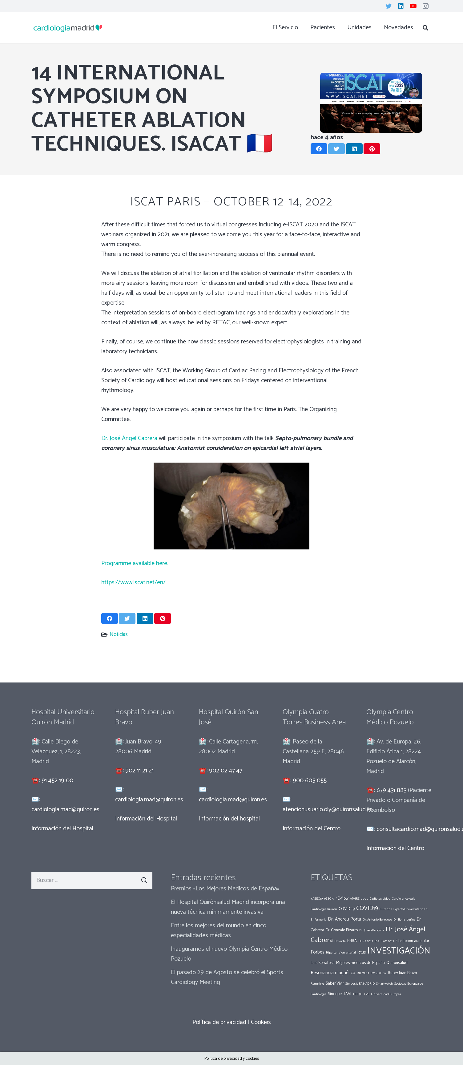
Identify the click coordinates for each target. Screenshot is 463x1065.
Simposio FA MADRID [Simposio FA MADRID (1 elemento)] (360, 983)
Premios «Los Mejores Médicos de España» (225, 889)
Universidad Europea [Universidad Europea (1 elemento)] (386, 994)
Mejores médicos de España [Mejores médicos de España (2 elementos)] (360, 962)
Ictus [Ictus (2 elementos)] (361, 952)
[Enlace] (67, 27)
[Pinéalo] (372, 148)
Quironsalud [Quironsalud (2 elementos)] (397, 962)
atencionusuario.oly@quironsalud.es (327, 809)
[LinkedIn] (401, 6)
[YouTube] (413, 6)
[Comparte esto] (319, 148)
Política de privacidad (219, 1022)
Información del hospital (229, 819)
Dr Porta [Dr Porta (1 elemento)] (340, 941)
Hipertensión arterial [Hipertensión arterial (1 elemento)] (341, 952)
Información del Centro (311, 829)
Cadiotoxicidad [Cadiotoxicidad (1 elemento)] (380, 898)
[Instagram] (425, 6)
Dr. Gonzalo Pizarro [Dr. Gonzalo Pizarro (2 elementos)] (342, 930)
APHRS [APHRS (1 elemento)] (355, 898)
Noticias (119, 634)
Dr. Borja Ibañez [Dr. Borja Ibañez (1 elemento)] (404, 919)
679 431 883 (391, 790)
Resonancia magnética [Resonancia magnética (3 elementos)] (333, 973)
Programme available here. (134, 563)
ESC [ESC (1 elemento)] (377, 941)
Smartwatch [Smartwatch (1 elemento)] (384, 983)
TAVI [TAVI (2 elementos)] (347, 993)
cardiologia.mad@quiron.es (65, 809)
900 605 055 (310, 780)
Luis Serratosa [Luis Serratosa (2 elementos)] (323, 962)
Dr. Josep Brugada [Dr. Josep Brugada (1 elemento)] (371, 930)
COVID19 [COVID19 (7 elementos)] (367, 908)
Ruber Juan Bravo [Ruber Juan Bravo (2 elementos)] (402, 973)
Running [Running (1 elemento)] (317, 983)
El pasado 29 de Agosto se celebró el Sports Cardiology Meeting (227, 977)
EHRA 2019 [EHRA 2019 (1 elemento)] (365, 941)
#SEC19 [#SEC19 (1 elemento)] (329, 898)
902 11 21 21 (139, 771)
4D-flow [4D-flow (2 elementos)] (342, 898)
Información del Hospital (62, 829)
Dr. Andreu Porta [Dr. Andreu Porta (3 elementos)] (344, 919)
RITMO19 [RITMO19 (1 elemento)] (363, 973)
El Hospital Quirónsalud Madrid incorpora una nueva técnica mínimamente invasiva (228, 907)
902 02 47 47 (225, 771)
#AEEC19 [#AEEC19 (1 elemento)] (317, 898)
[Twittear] (336, 148)
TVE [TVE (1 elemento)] (366, 994)
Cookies (261, 1022)
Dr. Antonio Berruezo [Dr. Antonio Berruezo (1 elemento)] (377, 919)
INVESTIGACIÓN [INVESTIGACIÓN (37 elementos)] (398, 951)
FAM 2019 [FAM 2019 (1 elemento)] (387, 941)
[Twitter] (388, 6)
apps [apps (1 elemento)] (364, 898)
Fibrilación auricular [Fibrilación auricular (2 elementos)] (412, 940)
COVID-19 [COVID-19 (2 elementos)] (347, 908)
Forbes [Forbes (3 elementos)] (317, 952)
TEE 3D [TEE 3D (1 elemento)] (357, 994)
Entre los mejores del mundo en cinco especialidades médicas (218, 931)
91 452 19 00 (57, 780)
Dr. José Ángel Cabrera (129, 438)
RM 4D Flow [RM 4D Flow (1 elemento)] (378, 973)
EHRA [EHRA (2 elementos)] (352, 940)
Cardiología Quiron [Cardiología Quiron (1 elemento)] (324, 909)
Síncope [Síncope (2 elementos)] (335, 993)
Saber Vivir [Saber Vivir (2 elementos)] (335, 983)
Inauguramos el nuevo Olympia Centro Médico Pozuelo (229, 954)
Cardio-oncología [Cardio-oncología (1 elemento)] (403, 898)
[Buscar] (425, 27)
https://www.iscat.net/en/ (133, 582)
